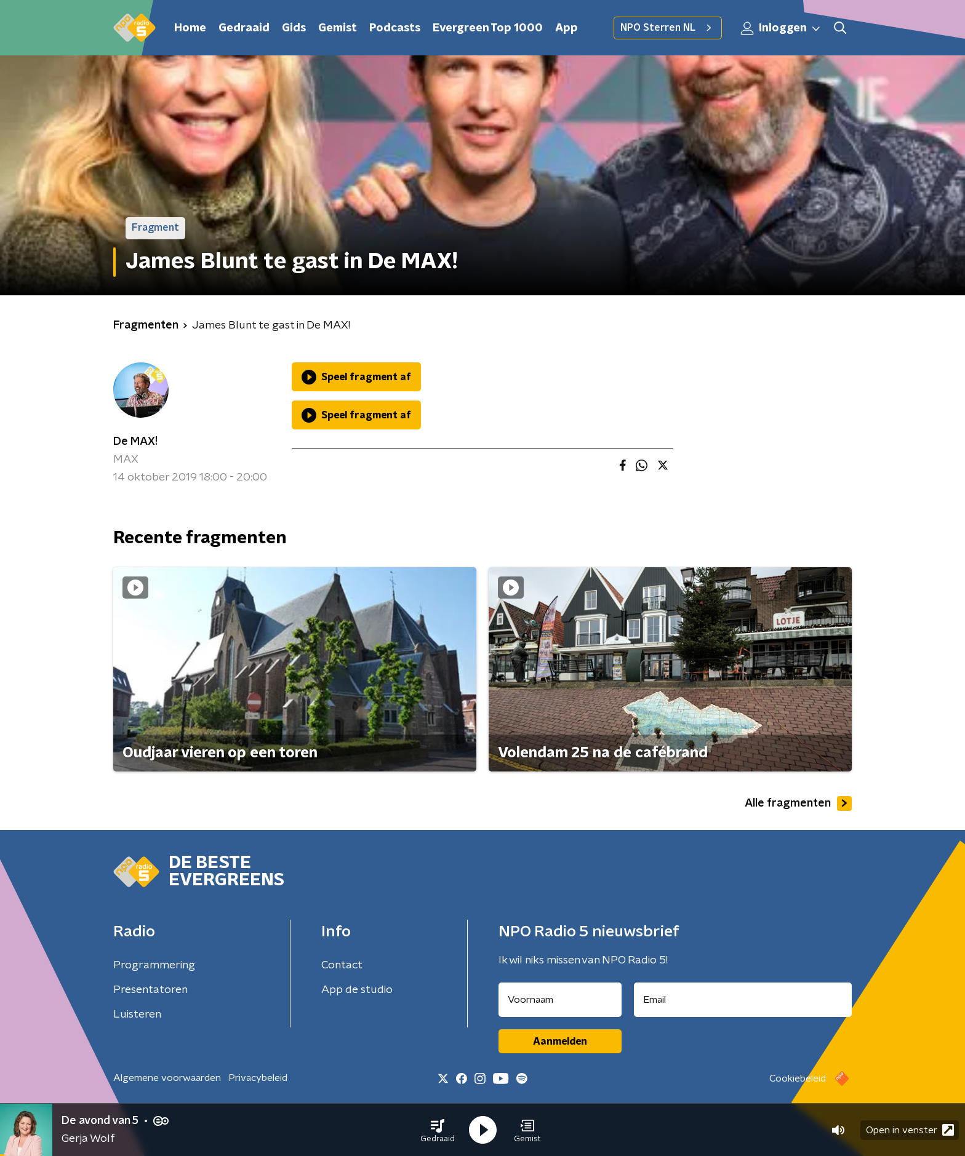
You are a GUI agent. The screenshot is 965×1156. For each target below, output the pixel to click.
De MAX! (135, 441)
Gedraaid (244, 28)
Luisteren (137, 1014)
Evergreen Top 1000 (488, 28)
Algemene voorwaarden (167, 1078)
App (566, 28)
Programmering (154, 965)
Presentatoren (150, 989)
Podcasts (394, 28)
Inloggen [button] (781, 28)
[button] (437, 1130)
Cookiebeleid (797, 1078)
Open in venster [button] (910, 1130)
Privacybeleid (257, 1078)
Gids (294, 28)
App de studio (357, 989)
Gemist (337, 28)
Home (190, 28)
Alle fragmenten (798, 803)
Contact (341, 965)
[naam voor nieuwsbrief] (560, 1000)
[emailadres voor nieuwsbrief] (743, 1000)
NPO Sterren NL (667, 28)
